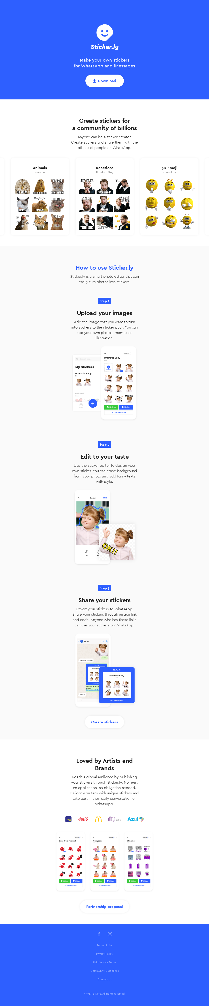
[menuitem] (105, 945)
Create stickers (104, 722)
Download (107, 80)
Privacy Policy (104, 954)
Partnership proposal (104, 906)
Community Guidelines (105, 971)
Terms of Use (104, 945)
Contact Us (105, 979)
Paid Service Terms (104, 962)
